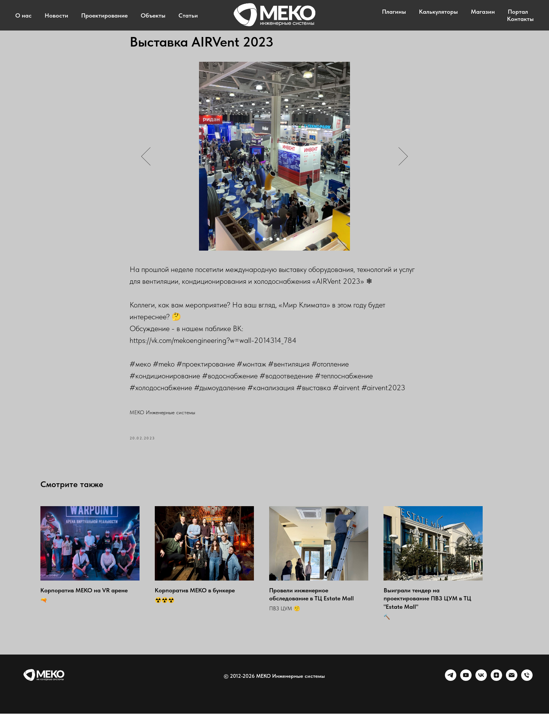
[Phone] (527, 684)
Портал (518, 11)
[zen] (496, 684)
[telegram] (450, 684)
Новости (56, 15)
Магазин (483, 11)
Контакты (520, 19)
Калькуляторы (438, 11)
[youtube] (466, 684)
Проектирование (104, 15)
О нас (23, 15)
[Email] (511, 684)
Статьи (188, 15)
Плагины (394, 11)
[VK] (481, 684)
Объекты (153, 15)
